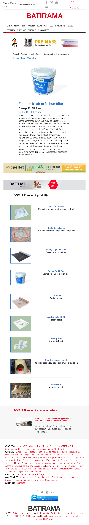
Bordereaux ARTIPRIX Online (62, 446)
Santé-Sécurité (53, 466)
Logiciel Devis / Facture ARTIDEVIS (48, 449)
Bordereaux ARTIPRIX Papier (18, 449)
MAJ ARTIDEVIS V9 (44, 519)
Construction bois (13, 460)
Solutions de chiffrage (34, 474)
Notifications (34, 516)
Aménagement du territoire (45, 468)
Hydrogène (39, 463)
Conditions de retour (72, 516)
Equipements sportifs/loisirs (63, 457)
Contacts (21, 483)
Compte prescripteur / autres (65, 477)
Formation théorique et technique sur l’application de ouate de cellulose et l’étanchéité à (53, 429)
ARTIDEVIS (12, 516)
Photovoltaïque (11, 457)
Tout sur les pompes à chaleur (51, 452)
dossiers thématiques (31, 471)
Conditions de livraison (51, 516)
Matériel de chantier (29, 457)
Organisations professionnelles (31, 466)
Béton (18, 463)
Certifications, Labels (45, 454)
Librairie (19, 474)
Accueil (16, 54)
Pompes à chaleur (69, 466)
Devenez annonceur (13, 480)
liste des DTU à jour (24, 446)
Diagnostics (29, 454)
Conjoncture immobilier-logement (60, 463)
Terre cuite (44, 457)
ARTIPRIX (22, 516)
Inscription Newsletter (34, 480)
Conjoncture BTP (12, 471)
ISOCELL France (32, 112)
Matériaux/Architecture (26, 452)
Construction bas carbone (34, 460)
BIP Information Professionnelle (51, 513)
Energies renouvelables (69, 468)
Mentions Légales (75, 513)
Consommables (63, 54)
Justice (70, 454)
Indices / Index (41, 446)
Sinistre (80, 457)
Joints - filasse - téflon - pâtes (25, 58)
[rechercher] (34, 4)
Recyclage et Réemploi (57, 460)
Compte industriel (42, 477)
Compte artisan (26, 477)
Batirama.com (19, 513)
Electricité (60, 454)
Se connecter (51, 480)
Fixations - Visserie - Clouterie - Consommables (38, 54)
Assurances (27, 463)
